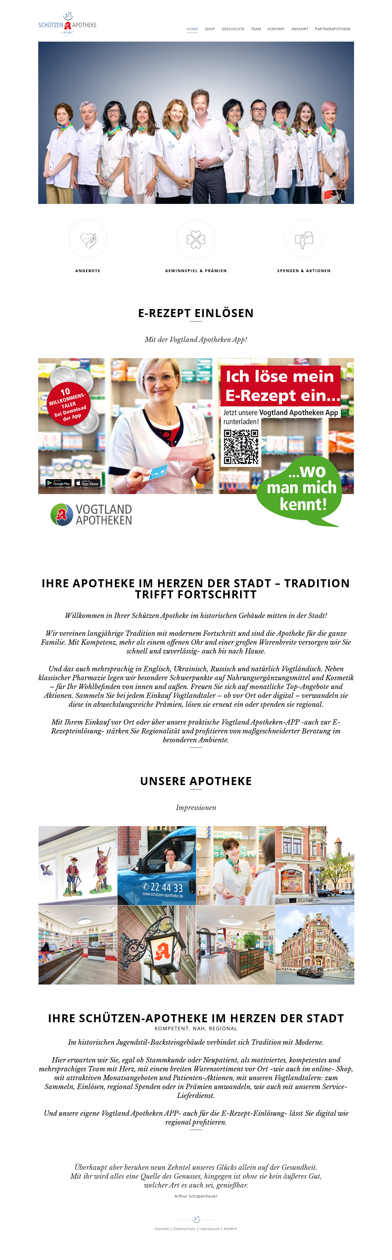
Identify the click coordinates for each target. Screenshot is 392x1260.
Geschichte (233, 28)
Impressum (209, 1228)
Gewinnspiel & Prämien (196, 270)
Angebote (88, 270)
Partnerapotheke (333, 28)
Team (256, 28)
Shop (210, 28)
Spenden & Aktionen (304, 270)
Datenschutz (184, 1228)
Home (192, 28)
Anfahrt (300, 28)
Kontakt (276, 28)
